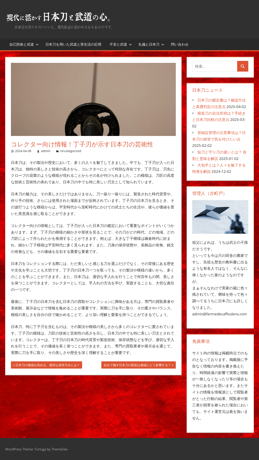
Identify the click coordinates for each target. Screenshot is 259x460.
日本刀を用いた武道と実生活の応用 (73, 44)
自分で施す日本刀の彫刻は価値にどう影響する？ (137, 365)
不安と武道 (121, 44)
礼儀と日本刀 (151, 44)
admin (45, 151)
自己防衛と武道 (24, 44)
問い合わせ (179, 44)
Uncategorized (70, 151)
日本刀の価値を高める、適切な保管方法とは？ (47, 365)
